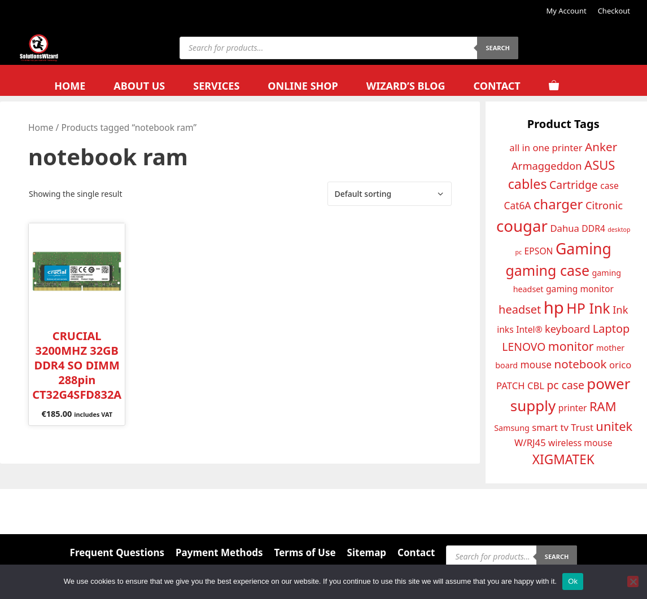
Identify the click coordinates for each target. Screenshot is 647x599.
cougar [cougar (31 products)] (522, 225)
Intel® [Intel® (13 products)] (529, 329)
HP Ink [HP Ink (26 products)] (588, 308)
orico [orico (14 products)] (620, 364)
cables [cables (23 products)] (527, 184)
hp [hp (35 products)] (554, 307)
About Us (139, 86)
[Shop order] (389, 194)
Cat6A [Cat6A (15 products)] (517, 205)
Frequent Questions (117, 552)
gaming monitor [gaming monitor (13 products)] (580, 289)
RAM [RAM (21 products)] (603, 406)
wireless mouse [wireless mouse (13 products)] (580, 443)
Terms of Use (305, 552)
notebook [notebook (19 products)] (580, 364)
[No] (633, 581)
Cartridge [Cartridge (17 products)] (573, 184)
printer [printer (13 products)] (572, 408)
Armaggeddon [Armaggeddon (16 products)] (547, 165)
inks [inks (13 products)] (505, 329)
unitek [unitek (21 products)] (614, 425)
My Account (566, 11)
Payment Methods (219, 552)
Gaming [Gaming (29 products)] (583, 249)
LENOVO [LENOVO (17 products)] (523, 346)
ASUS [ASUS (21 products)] (599, 164)
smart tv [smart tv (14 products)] (550, 427)
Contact (496, 86)
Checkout (614, 11)
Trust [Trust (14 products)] (582, 427)
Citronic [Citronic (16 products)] (604, 205)
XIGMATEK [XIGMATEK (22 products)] (563, 459)
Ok (573, 581)
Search (498, 47)
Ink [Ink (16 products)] (620, 309)
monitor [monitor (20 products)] (571, 346)
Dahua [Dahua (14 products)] (564, 228)
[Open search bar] (598, 86)
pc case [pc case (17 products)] (565, 385)
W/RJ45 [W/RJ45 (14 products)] (530, 442)
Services (216, 86)
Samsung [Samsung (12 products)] (512, 427)
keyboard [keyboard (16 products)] (567, 328)
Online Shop (303, 86)
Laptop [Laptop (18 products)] (611, 328)
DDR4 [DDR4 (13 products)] (593, 228)
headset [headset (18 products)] (520, 309)
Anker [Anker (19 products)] (601, 147)
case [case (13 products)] (609, 185)
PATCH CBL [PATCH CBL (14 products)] (520, 385)
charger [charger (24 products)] (558, 204)
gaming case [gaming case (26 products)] (547, 270)
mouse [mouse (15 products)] (536, 364)
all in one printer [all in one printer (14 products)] (545, 147)
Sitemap (366, 552)
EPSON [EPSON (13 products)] (538, 251)
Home (69, 86)
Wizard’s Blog (405, 86)
